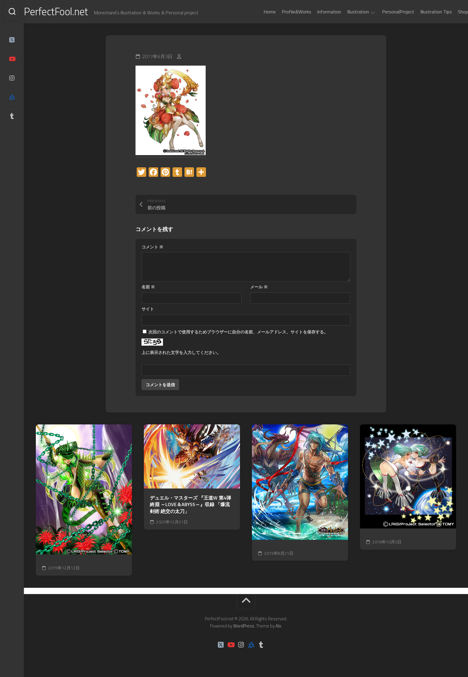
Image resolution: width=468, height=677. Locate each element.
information (317, 12)
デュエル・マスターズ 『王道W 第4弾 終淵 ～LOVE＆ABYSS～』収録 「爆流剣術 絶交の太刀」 (190, 506)
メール (259, 288)
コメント (152, 248)
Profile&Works (284, 12)
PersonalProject (386, 12)
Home (258, 12)
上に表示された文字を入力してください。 (181, 353)
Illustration (346, 12)
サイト (147, 310)
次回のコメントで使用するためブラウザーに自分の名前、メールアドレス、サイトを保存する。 (238, 333)
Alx (278, 627)
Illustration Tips (424, 12)
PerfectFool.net (69, 12)
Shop (451, 12)
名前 (148, 288)
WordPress (243, 627)
